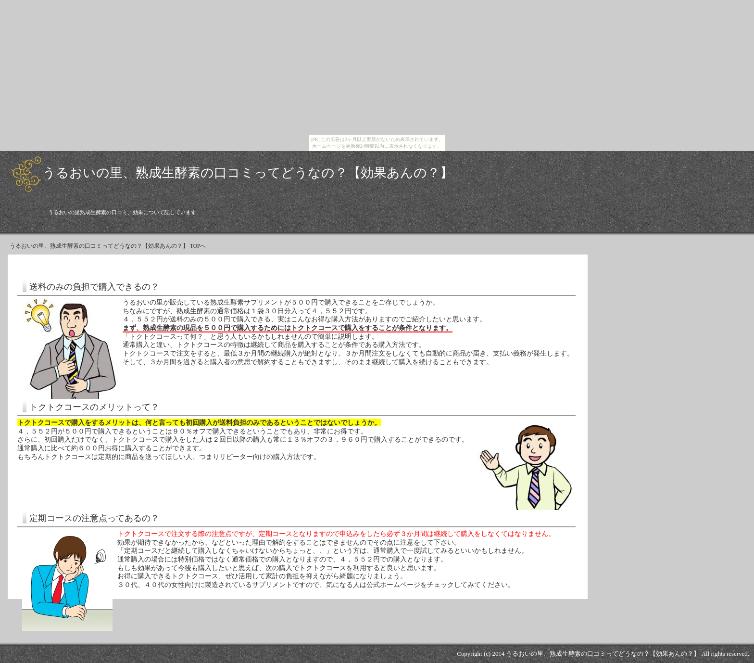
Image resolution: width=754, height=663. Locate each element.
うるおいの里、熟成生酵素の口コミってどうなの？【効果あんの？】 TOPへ (108, 246)
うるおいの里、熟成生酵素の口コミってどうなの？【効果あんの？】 (247, 173)
